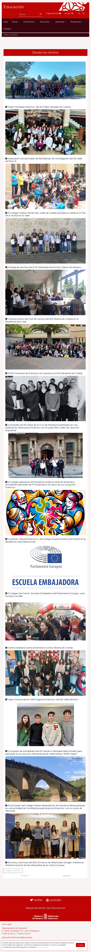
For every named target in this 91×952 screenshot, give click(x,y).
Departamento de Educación (45, 908)
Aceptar (80, 945)
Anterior (24, 876)
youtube (53, 900)
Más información (43, 947)
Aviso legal (6, 924)
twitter (36, 900)
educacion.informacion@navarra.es (17, 937)
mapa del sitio (53, 13)
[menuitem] (6, 21)
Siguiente (66, 876)
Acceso (68, 13)
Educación (14, 7)
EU (83, 13)
